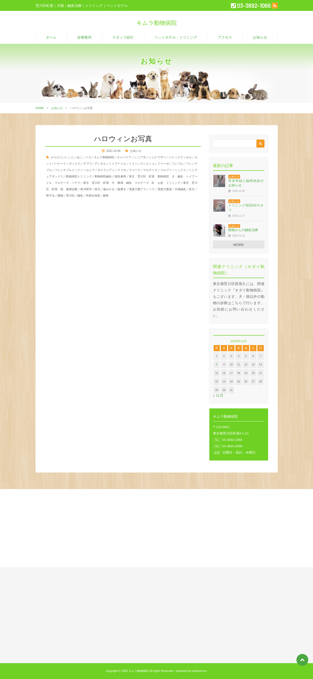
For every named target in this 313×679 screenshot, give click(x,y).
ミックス (180, 170)
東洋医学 (86, 189)
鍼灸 (80, 195)
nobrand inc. (199, 671)
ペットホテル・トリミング (175, 37)
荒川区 (70, 195)
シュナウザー (157, 157)
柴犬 (97, 189)
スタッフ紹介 (123, 37)
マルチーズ (150, 170)
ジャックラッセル (180, 157)
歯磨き (121, 189)
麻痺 (106, 195)
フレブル (177, 163)
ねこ (79, 157)
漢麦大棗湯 (165, 189)
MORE (238, 245)
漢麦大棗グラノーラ (142, 189)
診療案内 (84, 37)
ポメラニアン (106, 170)
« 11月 (218, 395)
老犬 (191, 189)
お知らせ (260, 37)
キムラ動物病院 (104, 157)
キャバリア (124, 157)
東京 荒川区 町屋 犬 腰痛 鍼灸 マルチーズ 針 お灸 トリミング (132, 182)
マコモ (121, 170)
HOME (39, 108)
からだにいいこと (62, 157)
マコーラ (134, 170)
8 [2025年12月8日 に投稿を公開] (216, 364)
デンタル (100, 163)
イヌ (88, 157)
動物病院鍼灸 (103, 176)
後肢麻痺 (120, 176)
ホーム (51, 37)
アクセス (225, 37)
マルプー (166, 170)
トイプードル (117, 163)
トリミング (136, 163)
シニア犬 (140, 157)
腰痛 (60, 195)
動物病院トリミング (79, 176)
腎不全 (50, 195)
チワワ (87, 163)
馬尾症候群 (93, 195)
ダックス (74, 163)
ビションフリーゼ (157, 163)
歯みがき (109, 189)
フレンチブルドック (67, 170)
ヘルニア (89, 170)
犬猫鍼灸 (180, 189)
